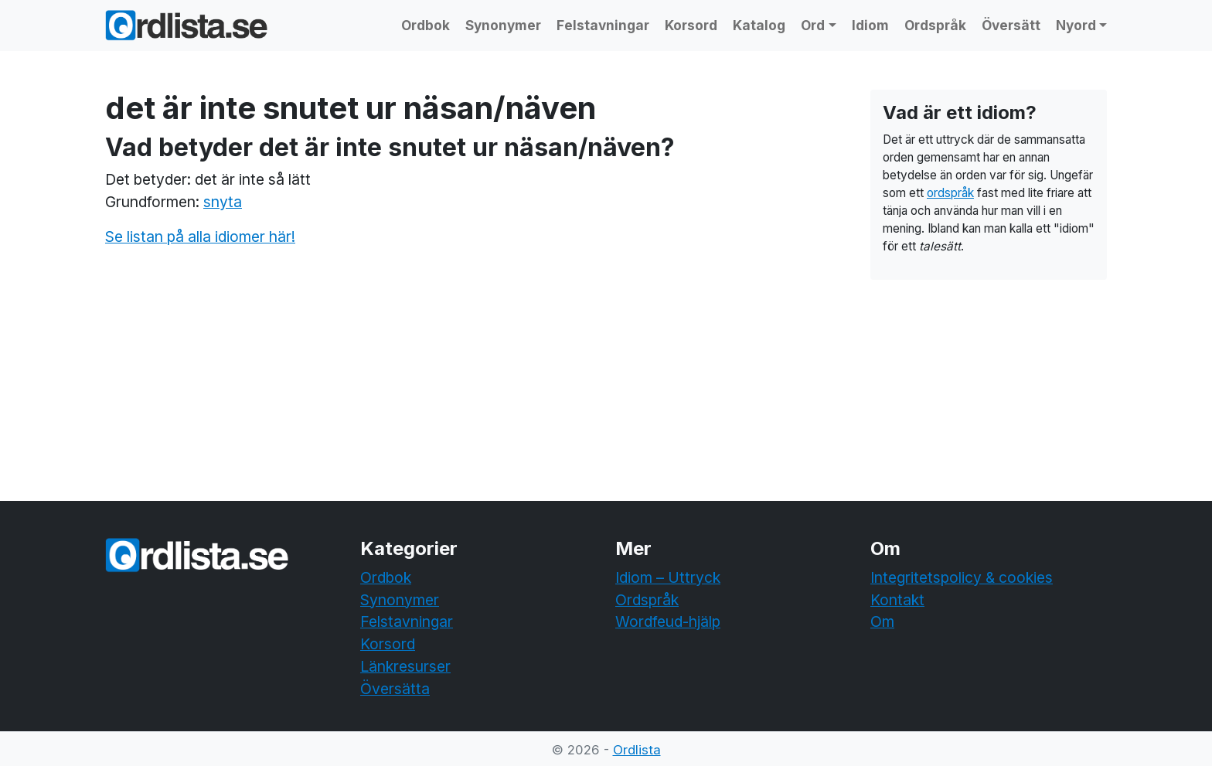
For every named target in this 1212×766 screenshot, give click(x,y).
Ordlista (637, 749)
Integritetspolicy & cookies (961, 577)
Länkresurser (405, 666)
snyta (222, 201)
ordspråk (950, 193)
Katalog (759, 25)
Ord (813, 25)
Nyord (1076, 25)
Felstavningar (603, 25)
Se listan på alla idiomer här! (200, 236)
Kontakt (897, 600)
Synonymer (503, 25)
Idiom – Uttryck (667, 577)
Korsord (691, 25)
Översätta (395, 688)
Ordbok (425, 25)
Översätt (1011, 25)
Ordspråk (935, 25)
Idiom (870, 25)
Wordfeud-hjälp (667, 621)
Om (882, 621)
